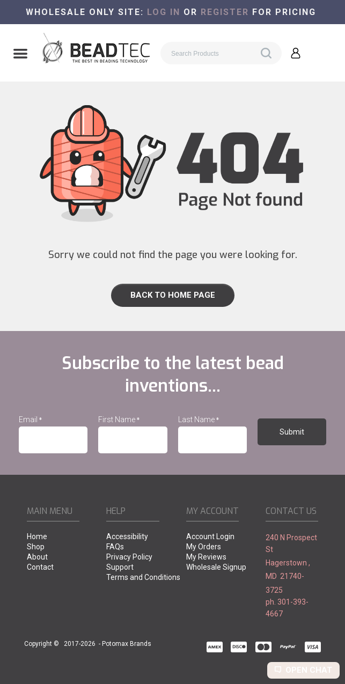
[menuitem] (53, 537)
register (225, 12)
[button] (20, 55)
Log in (163, 12)
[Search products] (221, 53)
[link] (172, 295)
